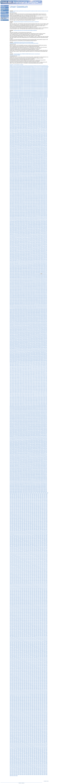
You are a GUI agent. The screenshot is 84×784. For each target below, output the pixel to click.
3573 (17, 211)
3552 (20, 210)
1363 (13, 114)
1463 (26, 118)
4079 (17, 233)
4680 (22, 259)
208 (44, 70)
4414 (38, 247)
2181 (35, 149)
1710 (17, 129)
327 (43, 74)
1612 (44, 124)
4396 (46, 246)
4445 (13, 249)
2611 (23, 168)
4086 (28, 233)
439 (33, 78)
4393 (41, 246)
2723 (18, 173)
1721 (35, 129)
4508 (41, 251)
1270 (12, 110)
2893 (33, 180)
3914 (10, 226)
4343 (35, 244)
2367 (38, 157)
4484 (39, 250)
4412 (35, 247)
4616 (30, 256)
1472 (41, 118)
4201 (28, 238)
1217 (38, 107)
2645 (41, 169)
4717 (44, 260)
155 (15, 69)
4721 (13, 261)
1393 (25, 115)
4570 (30, 254)
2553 (41, 165)
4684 (28, 259)
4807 (41, 264)
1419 (30, 116)
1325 (26, 112)
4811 (10, 265)
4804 (36, 264)
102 (24, 67)
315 (28, 74)
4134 (31, 235)
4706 (26, 260)
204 (39, 70)
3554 (23, 210)
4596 (35, 255)
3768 (35, 219)
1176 (46, 105)
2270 (30, 153)
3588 (41, 211)
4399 (13, 247)
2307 (15, 155)
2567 (26, 166)
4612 (23, 256)
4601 (43, 255)
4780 (35, 263)
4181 (33, 237)
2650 (12, 170)
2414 (39, 159)
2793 (20, 176)
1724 (39, 129)
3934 (43, 226)
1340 (13, 113)
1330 (35, 112)
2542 (23, 165)
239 (45, 71)
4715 (41, 260)
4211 (44, 238)
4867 (26, 267)
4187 (43, 237)
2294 (31, 154)
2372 (46, 157)
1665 (18, 127)
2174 (23, 149)
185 (15, 70)
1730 (12, 130)
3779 (15, 220)
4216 (15, 239)
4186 (41, 237)
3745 (35, 218)
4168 (12, 237)
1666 (20, 127)
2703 (23, 172)
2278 (43, 153)
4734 (35, 261)
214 (14, 71)
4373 (46, 245)
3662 (12, 215)
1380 (41, 114)
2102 (18, 146)
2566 (25, 166)
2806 (41, 176)
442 (36, 78)
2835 (13, 178)
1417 (26, 116)
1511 (30, 120)
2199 (26, 150)
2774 (26, 175)
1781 (20, 132)
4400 (15, 247)
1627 (31, 125)
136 (29, 68)
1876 (25, 136)
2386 (31, 158)
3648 (26, 214)
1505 (20, 120)
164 (26, 69)
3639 (12, 214)
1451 (44, 117)
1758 (20, 131)
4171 (17, 237)
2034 (20, 143)
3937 (10, 227)
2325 (44, 155)
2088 (33, 145)
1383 (46, 114)
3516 (36, 208)
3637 (46, 213)
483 (12, 80)
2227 (35, 151)
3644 (20, 214)
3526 (15, 209)
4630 (15, 257)
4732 (31, 261)
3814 (35, 221)
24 (30, 65)
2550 (36, 165)
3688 (17, 216)
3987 (17, 229)
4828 (38, 265)
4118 (43, 234)
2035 (22, 143)
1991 (25, 141)
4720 (12, 261)
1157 (15, 105)
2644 (39, 169)
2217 (18, 151)
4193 (15, 238)
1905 (35, 137)
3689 (18, 216)
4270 (28, 241)
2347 (43, 156)
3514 (33, 208)
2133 (31, 147)
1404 (43, 115)
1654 (38, 126)
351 (35, 75)
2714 (41, 172)
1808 (26, 133)
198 (31, 70)
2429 (26, 160)
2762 (44, 174)
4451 (23, 249)
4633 (20, 257)
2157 (33, 148)
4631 (17, 257)
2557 (10, 166)
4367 (36, 245)
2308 (17, 155)
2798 (28, 176)
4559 (12, 254)
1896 (20, 137)
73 (36, 66)
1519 (43, 120)
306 (16, 74)
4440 (43, 248)
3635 (43, 213)
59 (23, 66)
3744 (33, 218)
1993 (28, 141)
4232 (41, 239)
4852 (39, 266)
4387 (31, 246)
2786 (46, 175)
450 (46, 78)
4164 (43, 236)
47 (12, 66)
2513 (13, 164)
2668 (41, 170)
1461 (23, 118)
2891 (30, 180)
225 (28, 71)
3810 (28, 221)
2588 (23, 167)
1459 (20, 118)
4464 (44, 249)
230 (34, 71)
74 (37, 66)
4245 (25, 240)
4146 (13, 236)
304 (14, 74)
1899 (25, 137)
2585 (18, 167)
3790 (33, 220)
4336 (23, 244)
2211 (46, 150)
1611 (43, 124)
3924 (26, 226)
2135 (35, 147)
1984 (13, 141)
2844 (28, 178)
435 (28, 78)
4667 (38, 258)
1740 (28, 130)
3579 (26, 211)
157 (17, 69)
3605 (31, 212)
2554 (43, 165)
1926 (31, 138)
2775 (28, 175)
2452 (26, 161)
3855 (26, 223)
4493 (17, 251)
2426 (22, 160)
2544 (26, 165)
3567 (44, 210)
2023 (39, 142)
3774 (44, 219)
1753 (12, 131)
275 (15, 73)
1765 (31, 131)
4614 (26, 256)
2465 (10, 162)
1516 (38, 120)
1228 (18, 108)
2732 (33, 173)
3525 (13, 209)
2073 (46, 144)
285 (28, 73)
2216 (17, 151)
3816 (38, 221)
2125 (18, 147)
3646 (23, 214)
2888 (25, 180)
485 (15, 80)
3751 (44, 218)
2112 (35, 146)
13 (20, 65)
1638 (12, 126)
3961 (12, 228)
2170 (17, 149)
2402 (20, 159)
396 (16, 77)
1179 (13, 106)
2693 (44, 171)
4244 (23, 240)
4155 (28, 236)
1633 (41, 125)
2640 (33, 169)
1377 (36, 114)
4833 (46, 265)
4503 (33, 251)
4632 (18, 257)
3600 (23, 212)
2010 (18, 142)
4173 (20, 237)
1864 (43, 135)
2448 (20, 161)
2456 (33, 161)
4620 (36, 256)
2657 (23, 170)
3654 (36, 214)
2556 (46, 165)
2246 (28, 152)
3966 (20, 228)
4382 (23, 246)
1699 (36, 128)
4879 (46, 267)
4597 (36, 255)
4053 (12, 232)
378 (31, 76)
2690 (39, 171)
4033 (17, 231)
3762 (25, 219)
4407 (26, 247)
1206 (20, 107)
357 (43, 75)
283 (25, 73)
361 (10, 76)
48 (13, 66)
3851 (20, 223)
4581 (10, 255)
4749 (22, 262)
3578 (25, 211)
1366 (18, 114)
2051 (10, 144)
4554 (41, 253)
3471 (38, 206)
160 (21, 69)
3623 (23, 213)
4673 (10, 259)
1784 (25, 132)
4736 (38, 261)
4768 (15, 263)
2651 (13, 170)
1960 (12, 140)
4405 (23, 247)
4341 (31, 244)
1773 (44, 131)
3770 (38, 219)
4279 (43, 241)
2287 (20, 154)
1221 (44, 107)
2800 (31, 176)
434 (26, 78)
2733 (35, 173)
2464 (46, 161)
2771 (22, 175)
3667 (20, 215)
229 (33, 71)
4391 (38, 246)
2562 (18, 166)
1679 (41, 127)
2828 (39, 177)
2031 (15, 143)
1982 (10, 141)
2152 (25, 148)
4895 (35, 268)
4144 (10, 236)
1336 (44, 112)
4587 (20, 255)
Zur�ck (11, 65)
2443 (12, 161)
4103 (18, 234)
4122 (12, 235)
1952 (36, 139)
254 (26, 72)
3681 (43, 215)
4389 (35, 246)
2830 (43, 177)
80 (42, 66)
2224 (30, 151)
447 (43, 78)
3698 (33, 216)
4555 (43, 253)
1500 (12, 120)
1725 (41, 129)
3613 (44, 212)
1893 (15, 137)
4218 (18, 239)
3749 (41, 218)
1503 (17, 120)
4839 (18, 266)
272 (11, 73)
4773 (23, 263)
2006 (12, 142)
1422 (35, 116)
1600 (25, 124)
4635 (23, 257)
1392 (23, 115)
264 (39, 72)
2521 (26, 164)
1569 (12, 123)
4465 (46, 249)
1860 (36, 135)
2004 (46, 141)
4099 (12, 234)
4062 (26, 232)
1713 (22, 129)
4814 (15, 265)
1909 (41, 137)
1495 (41, 119)
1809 (28, 133)
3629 (33, 213)
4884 (17, 268)
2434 (35, 160)
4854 (43, 266)
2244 (25, 152)
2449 (22, 161)
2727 (25, 173)
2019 (33, 142)
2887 (23, 180)
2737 (41, 173)
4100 (13, 234)
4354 (15, 245)
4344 (36, 244)
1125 (38, 103)
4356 (18, 245)
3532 (25, 209)
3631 (36, 213)
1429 (46, 116)
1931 (39, 138)
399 (20, 77)
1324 (25, 112)
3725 (39, 217)
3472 (39, 206)
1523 (12, 121)
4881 (12, 268)
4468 (13, 250)
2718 (10, 173)
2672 (10, 171)
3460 (20, 206)
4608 (17, 256)
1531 (25, 121)
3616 (12, 213)
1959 (10, 140)
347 (30, 75)
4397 (10, 247)
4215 (13, 239)
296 (41, 73)
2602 (46, 167)
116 (42, 67)
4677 (17, 259)
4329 (12, 244)
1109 (12, 103)
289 (33, 73)
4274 (35, 241)
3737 (22, 218)
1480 (17, 119)
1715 (25, 129)
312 (24, 74)
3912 (44, 225)
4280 (44, 241)
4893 (31, 268)
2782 (39, 175)
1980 (44, 140)
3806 (22, 221)
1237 (33, 108)
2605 (13, 168)
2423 (17, 160)
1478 (13, 119)
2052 (12, 144)
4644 (38, 257)
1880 (31, 136)
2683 (28, 171)
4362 (28, 245)
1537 (35, 121)
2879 (10, 180)
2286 (18, 154)
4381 (22, 246)
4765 (10, 263)
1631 (38, 125)
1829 (23, 134)
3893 (13, 225)
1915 (13, 138)
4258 (46, 240)
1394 (26, 115)
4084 (25, 233)
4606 (13, 256)
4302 (43, 242)
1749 (43, 130)
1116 (23, 103)
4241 (18, 240)
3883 (35, 224)
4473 (22, 250)
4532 (43, 252)
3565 (41, 210)
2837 (17, 178)
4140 (41, 235)
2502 (33, 163)
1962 (15, 140)
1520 (44, 120)
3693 (25, 216)
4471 (18, 250)
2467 (13, 162)
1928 (35, 138)
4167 (10, 237)
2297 (36, 154)
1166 (30, 105)
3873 (18, 224)
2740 (46, 173)
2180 (33, 149)
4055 (15, 232)
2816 (20, 177)
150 (46, 68)
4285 (15, 242)
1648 (28, 126)
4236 (10, 240)
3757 (17, 219)
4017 (28, 230)
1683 (10, 128)
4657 (22, 258)
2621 (39, 168)
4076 (12, 233)
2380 (22, 158)
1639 (13, 126)
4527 (35, 252)
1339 (12, 113)
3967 (22, 228)
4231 (39, 239)
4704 (23, 260)
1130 (46, 103)
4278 (41, 241)
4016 (26, 230)
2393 (43, 158)
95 (17, 67)
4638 (28, 257)
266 (41, 72)
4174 (22, 237)
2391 (39, 158)
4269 (26, 241)
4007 (12, 230)
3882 (33, 224)
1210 (26, 107)
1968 (25, 140)
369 (20, 76)
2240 (18, 152)
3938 (12, 227)
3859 (33, 223)
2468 (15, 162)
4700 (17, 260)
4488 (46, 250)
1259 (31, 109)
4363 (30, 245)
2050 (46, 143)
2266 (23, 153)
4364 (31, 245)
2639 (31, 169)
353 (38, 75)
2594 (33, 167)
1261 (35, 109)
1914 (12, 138)
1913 (10, 138)
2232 (43, 151)
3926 (30, 226)
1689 (20, 128)
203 (38, 70)
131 (22, 68)
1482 (20, 119)
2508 (43, 163)
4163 (41, 236)
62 (26, 66)
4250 (33, 240)
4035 (20, 231)
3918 (17, 226)
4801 (31, 264)
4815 (17, 265)
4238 (13, 240)
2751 (26, 174)
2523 (30, 164)
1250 (17, 109)
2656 (22, 170)
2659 (26, 170)
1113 (18, 103)
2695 (10, 172)
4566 (23, 254)
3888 (43, 224)
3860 (35, 223)
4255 (41, 240)
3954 (38, 227)
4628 (12, 257)
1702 (41, 128)
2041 (31, 143)
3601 (25, 212)
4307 (13, 243)
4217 (17, 239)
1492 (36, 119)
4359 (23, 245)
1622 (23, 125)
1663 (15, 127)
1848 (17, 135)
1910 (43, 137)
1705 (46, 128)
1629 (35, 125)
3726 (41, 217)
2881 (13, 180)
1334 (41, 112)
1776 (12, 132)
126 (16, 68)
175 (40, 69)
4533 (44, 252)
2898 (41, 180)
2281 (10, 154)
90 (12, 67)
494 (26, 80)
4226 (31, 239)
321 (35, 74)
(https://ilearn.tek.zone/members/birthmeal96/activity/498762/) (27, 30)
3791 (35, 220)
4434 (33, 248)
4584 (15, 255)
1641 (17, 126)
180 (46, 69)
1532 (26, 121)
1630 (36, 125)
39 (43, 65)
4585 (17, 255)
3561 (35, 210)
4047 (39, 231)
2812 (13, 177)
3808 (25, 221)
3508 (23, 208)
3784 (23, 220)
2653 (17, 170)
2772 (23, 175)
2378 (18, 158)
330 (46, 74)
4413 (36, 247)
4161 (38, 236)
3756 (15, 219)
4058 (20, 232)
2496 (23, 163)
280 (21, 73)
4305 (10, 243)
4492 (15, 251)
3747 (38, 218)
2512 (12, 164)
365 (15, 76)
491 (22, 80)
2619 (36, 168)
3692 (23, 216)
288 (31, 73)
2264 (20, 153)
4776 (28, 263)
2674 (13, 171)
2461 (41, 161)
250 (21, 72)
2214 (13, 151)
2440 (44, 160)
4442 (46, 248)
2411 (35, 159)
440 (34, 78)
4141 (43, 235)
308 (19, 74)
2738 (43, 173)
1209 (25, 107)
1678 (39, 127)
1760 (23, 131)
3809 (26, 221)
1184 (22, 106)
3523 (10, 209)
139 (33, 68)
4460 (38, 249)
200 (34, 70)
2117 (43, 146)
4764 (46, 262)
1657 (43, 126)
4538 (15, 253)
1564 (41, 122)
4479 (31, 250)
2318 (33, 155)
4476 (26, 250)
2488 (10, 163)
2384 (28, 158)
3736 (20, 218)
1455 (13, 118)
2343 (36, 156)
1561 (36, 122)
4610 (20, 256)
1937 (12, 139)
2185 (41, 149)
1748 (41, 130)
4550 (35, 253)
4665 (35, 258)
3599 (22, 212)
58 (22, 66)
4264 (18, 241)
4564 (20, 254)
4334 (20, 244)
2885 (20, 180)
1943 (22, 139)
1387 (15, 115)
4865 (23, 267)
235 (40, 71)
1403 (41, 115)
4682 (25, 259)
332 (11, 75)
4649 (46, 257)
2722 (17, 173)
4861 (17, 267)
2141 (44, 147)
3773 (43, 219)
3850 (18, 223)
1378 (38, 114)
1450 (43, 117)
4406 (25, 247)
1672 (30, 127)
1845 (12, 135)
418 (44, 77)
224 (26, 71)
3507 (22, 208)
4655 (18, 258)
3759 (20, 219)
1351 (31, 113)
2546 (30, 165)
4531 (41, 252)
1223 (10, 108)
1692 (25, 128)
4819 (23, 265)
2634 (23, 169)
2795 (23, 176)
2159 (36, 148)
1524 (13, 121)
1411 (17, 116)
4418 (44, 247)
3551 (18, 210)
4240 (17, 240)
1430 (10, 117)
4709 (31, 260)
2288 (22, 154)
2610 (22, 168)
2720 (13, 173)
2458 (36, 161)
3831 (25, 222)
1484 (23, 119)
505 (40, 80)
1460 (22, 118)
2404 (23, 159)
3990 (22, 229)
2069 (39, 144)
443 (38, 78)
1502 (15, 120)
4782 (38, 263)
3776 (10, 220)
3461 (22, 206)
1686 (15, 128)
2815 (18, 177)
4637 (26, 257)
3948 (28, 227)
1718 (30, 129)
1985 (15, 141)
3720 (31, 217)
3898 (22, 225)
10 (17, 65)
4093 (39, 233)
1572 (17, 123)
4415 (39, 247)
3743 (31, 218)
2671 (46, 170)
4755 (31, 262)
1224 (12, 108)
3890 (46, 224)
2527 (36, 164)
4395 (44, 246)
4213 (10, 239)
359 (45, 75)
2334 (22, 156)
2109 (30, 146)
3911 (43, 225)
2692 (43, 171)
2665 (36, 170)
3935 (44, 226)
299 (45, 73)
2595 (35, 167)
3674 (31, 215)
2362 (30, 157)
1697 (33, 128)
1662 (13, 127)
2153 (26, 148)
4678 (18, 259)
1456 (15, 118)
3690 (20, 216)
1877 (26, 136)
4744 (13, 262)
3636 (44, 213)
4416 (41, 247)
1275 (20, 110)
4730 (28, 261)
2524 (31, 164)
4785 (43, 263)
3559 (31, 210)
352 (36, 75)
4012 (20, 230)
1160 (20, 105)
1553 (23, 122)
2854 (44, 178)
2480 (35, 162)
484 (14, 80)
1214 (33, 107)
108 (32, 67)
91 (13, 67)
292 (36, 73)
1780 (18, 132)
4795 (22, 264)
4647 (43, 257)
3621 (20, 213)
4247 (28, 240)
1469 (36, 118)
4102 (17, 234)
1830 (25, 134)
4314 (25, 243)
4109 (28, 234)
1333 (39, 112)
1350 (30, 113)
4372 (44, 245)
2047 (41, 143)
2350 (10, 157)
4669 (41, 258)
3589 (43, 211)
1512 (31, 120)
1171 (38, 105)
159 (20, 69)
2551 (38, 165)
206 (41, 70)
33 (38, 65)
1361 (10, 114)
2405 (25, 159)
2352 (13, 157)
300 (46, 73)
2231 (41, 151)
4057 (18, 232)
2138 (39, 147)
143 (38, 68)
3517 (38, 208)
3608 (36, 212)
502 (36, 80)
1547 (13, 122)
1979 (43, 140)
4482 (36, 250)
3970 (26, 228)
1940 (17, 139)
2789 (13, 176)
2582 (13, 167)
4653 (15, 258)
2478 (31, 162)
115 (41, 67)
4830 (41, 265)
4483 (38, 250)
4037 (23, 231)
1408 (12, 116)
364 (14, 76)
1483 (22, 119)
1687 (17, 128)
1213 (31, 107)
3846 (12, 223)
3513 (31, 208)
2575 (39, 166)
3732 (13, 218)
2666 (38, 170)
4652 (13, 258)
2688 (36, 171)
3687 (15, 216)
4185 (39, 237)
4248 (30, 240)
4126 (18, 235)
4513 (12, 252)
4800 (30, 264)
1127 (41, 103)
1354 (36, 113)
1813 (35, 133)
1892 (13, 137)
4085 (26, 233)
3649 (28, 214)
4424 (17, 248)
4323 (39, 243)
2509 (44, 163)
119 (46, 67)
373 (25, 76)
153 (12, 69)
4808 (43, 264)
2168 (13, 149)
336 (16, 75)
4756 (33, 262)
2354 (17, 157)
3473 (41, 206)
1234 (28, 108)
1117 (25, 103)
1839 (39, 134)
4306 (12, 243)
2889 (26, 180)
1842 (44, 134)
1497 (44, 119)
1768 (36, 131)
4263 (17, 241)
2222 (26, 151)
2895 (36, 180)
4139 (39, 235)
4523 (28, 252)
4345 (38, 244)
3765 (30, 219)
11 (18, 65)
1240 (38, 108)
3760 (22, 219)
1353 (35, 113)
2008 (15, 142)
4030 (12, 231)
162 (24, 69)
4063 (28, 232)
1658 (44, 126)
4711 (35, 260)
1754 (13, 131)
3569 (10, 211)
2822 (30, 177)
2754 (31, 174)
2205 (36, 150)
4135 (33, 235)
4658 (23, 258)
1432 (13, 117)
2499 (28, 163)
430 (21, 78)
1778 (15, 132)
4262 (15, 241)
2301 (43, 154)
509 (45, 80)
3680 (41, 215)
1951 (35, 139)
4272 (31, 241)
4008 (13, 230)
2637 (28, 169)
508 (44, 80)
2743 (13, 174)
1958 (46, 139)
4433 (31, 248)
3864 (41, 223)
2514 (15, 164)
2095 (44, 145)
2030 (13, 143)
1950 (33, 139)
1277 (23, 110)
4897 (38, 268)
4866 (25, 267)
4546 (28, 253)
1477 (12, 119)
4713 (38, 260)
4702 (20, 260)
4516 (17, 252)
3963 (15, 228)
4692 (41, 259)
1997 (35, 141)
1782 (22, 132)
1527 (18, 121)
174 (39, 69)
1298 (20, 111)
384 (39, 76)
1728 (46, 129)
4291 (25, 242)
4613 (25, 256)
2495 (22, 163)
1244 (44, 108)
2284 (15, 154)
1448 (39, 117)
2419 (10, 160)
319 (33, 74)
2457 (35, 161)
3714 (22, 217)
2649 (10, 170)
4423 (15, 248)
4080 (18, 233)
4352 (12, 245)
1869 (13, 136)
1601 (26, 124)
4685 (30, 259)
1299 (22, 111)
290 (34, 73)
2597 (38, 167)
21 (27, 65)
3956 (41, 227)
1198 (44, 106)
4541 (20, 253)
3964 (17, 228)
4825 (33, 265)
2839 (20, 178)
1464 (28, 118)
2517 (20, 164)
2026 (44, 142)
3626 (28, 213)
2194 (18, 150)
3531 (23, 209)
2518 (22, 164)
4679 (20, 259)
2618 (35, 168)
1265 (41, 109)
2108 (28, 146)
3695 (28, 216)
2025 (43, 142)
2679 (22, 171)
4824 (31, 265)
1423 (36, 116)
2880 (12, 180)
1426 (41, 116)
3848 (15, 223)
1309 (38, 111)
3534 (28, 209)
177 (43, 69)
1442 (30, 117)
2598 (39, 167)
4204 (33, 238)
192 (24, 70)
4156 (30, 236)
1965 (20, 140)
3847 (13, 223)
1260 (33, 109)
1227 (17, 108)
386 (41, 76)
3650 (30, 214)
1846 (13, 135)
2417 (44, 159)
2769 (18, 175)
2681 (25, 171)
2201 (30, 150)
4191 (12, 238)
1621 (22, 125)
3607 (35, 212)
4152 (23, 236)
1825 (17, 134)
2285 (17, 154)
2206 (38, 150)
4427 (22, 248)
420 (46, 77)
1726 (43, 129)
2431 (30, 160)
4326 (44, 243)
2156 (31, 148)
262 (36, 72)
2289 (23, 154)
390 (46, 76)
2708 (31, 172)
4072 (43, 232)
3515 (35, 208)
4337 (25, 244)
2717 (46, 172)
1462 (25, 118)
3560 (33, 210)
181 (10, 70)
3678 (38, 215)
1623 (25, 125)
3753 (10, 219)
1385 (12, 115)
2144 (12, 148)
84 (46, 66)
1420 (31, 116)
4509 (43, 251)
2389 (36, 158)
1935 (46, 138)
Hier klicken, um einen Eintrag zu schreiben (16, 64)
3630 (35, 213)
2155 (30, 148)
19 (25, 65)
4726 (22, 261)
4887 (22, 268)
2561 (17, 166)
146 (41, 68)
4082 (22, 233)
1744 (35, 130)
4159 (35, 236)
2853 (43, 178)
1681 (44, 127)
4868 (28, 267)
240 (46, 71)
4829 (39, 265)
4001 (39, 229)
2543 (25, 165)
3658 (43, 214)
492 (24, 80)
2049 (44, 143)
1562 (38, 122)
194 (26, 70)
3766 (31, 219)
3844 (46, 222)
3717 (26, 217)
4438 (39, 248)
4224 (28, 239)
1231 (23, 108)
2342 (35, 156)
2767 (15, 175)
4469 (15, 250)
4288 (20, 242)
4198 (23, 238)
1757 (18, 131)
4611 (22, 256)
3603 (28, 212)
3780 (17, 220)
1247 (12, 109)
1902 (30, 137)
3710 (15, 217)
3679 (39, 215)
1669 (25, 127)
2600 (43, 167)
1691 (23, 128)
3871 (15, 224)
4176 (25, 237)
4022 (36, 230)
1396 (30, 115)
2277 (41, 153)
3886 (39, 224)
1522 (10, 121)
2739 (44, 173)
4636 (25, 257)
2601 (44, 167)
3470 (36, 206)
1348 (26, 113)
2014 (25, 142)
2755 (33, 174)
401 (22, 77)
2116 (41, 146)
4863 (20, 267)
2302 (44, 154)
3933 (41, 226)
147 (43, 68)
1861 (38, 135)
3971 (28, 228)
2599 (41, 167)
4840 (20, 266)
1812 (33, 133)
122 (11, 68)
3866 (44, 223)
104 (27, 67)
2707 (30, 172)
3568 (46, 210)
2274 (36, 153)
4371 (43, 245)
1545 (10, 122)
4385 (28, 246)
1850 (20, 135)
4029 (10, 231)
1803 (18, 133)
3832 (26, 222)
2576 (41, 166)
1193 (36, 106)
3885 (38, 224)
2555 (44, 165)
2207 (39, 150)
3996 (31, 229)
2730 (30, 173)
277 (17, 73)
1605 (33, 124)
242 (11, 72)
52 (17, 66)
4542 (22, 253)
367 (17, 76)
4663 (31, 258)
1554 (25, 122)
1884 (38, 136)
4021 (35, 230)
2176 (26, 149)
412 (36, 77)
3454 (10, 206)
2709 (33, 172)
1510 (28, 120)
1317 (13, 112)
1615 (12, 125)
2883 (17, 180)
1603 (30, 124)
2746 (18, 174)
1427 (43, 116)
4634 (22, 257)
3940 (15, 227)
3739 (25, 218)
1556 (28, 122)
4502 (31, 251)
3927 (31, 226)
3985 (13, 229)
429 (20, 78)
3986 (15, 229)
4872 (35, 267)
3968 (23, 228)
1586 (39, 123)
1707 (12, 129)
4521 (25, 252)
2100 (15, 146)
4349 (44, 244)
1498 (46, 119)
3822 (10, 222)
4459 (36, 249)
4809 (44, 264)
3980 (43, 228)
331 (10, 75)
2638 (30, 169)
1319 (17, 112)
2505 (38, 163)
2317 (31, 155)
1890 (10, 137)
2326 (46, 155)
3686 (13, 216)
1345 (22, 113)
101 (23, 67)
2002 (43, 141)
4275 (36, 241)
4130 (25, 235)
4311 (20, 243)
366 (16, 76)
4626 (46, 256)
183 (12, 70)
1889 (46, 136)
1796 (44, 132)
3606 (33, 212)
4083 (23, 233)
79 (41, 66)
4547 (30, 253)
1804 (20, 133)
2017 (30, 142)
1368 (22, 114)
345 (28, 75)
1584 (36, 123)
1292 (10, 111)
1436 (20, 117)
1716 (26, 129)
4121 (10, 235)
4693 (43, 259)
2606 (15, 168)
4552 (38, 253)
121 (10, 68)
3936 (46, 226)
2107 (26, 146)
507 (43, 80)
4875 (39, 267)
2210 (44, 150)
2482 (38, 162)
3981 (44, 228)
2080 (20, 145)
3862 (38, 223)
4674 (12, 259)
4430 (26, 248)
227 (30, 71)
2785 (44, 175)
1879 (30, 136)
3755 (13, 219)
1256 (26, 109)
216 (16, 71)
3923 (25, 226)
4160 (36, 236)
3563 (38, 210)
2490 (13, 163)
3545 (46, 209)
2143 (10, 148)
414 (39, 77)
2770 (20, 175)
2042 (33, 143)
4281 (46, 241)
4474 (23, 250)
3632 (38, 213)
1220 (43, 107)
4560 (13, 254)
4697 (12, 260)
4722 (15, 261)
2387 (33, 158)
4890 (26, 268)
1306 (33, 111)
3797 (44, 220)
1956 (43, 139)
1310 (39, 111)
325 (40, 74)
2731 (31, 173)
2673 (12, 171)
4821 (26, 265)
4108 (26, 234)
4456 (31, 249)
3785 (25, 220)
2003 (44, 141)
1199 (46, 106)
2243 (23, 152)
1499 (10, 120)
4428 (23, 248)
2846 (31, 178)
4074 (46, 232)
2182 (36, 149)
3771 (39, 219)
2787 (10, 176)
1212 (30, 107)
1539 (38, 121)
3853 (23, 223)
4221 (23, 239)
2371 (44, 157)
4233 (43, 239)
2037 (25, 143)
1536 (33, 121)
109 (33, 67)
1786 (28, 132)
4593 (30, 255)
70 (33, 66)
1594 (15, 124)
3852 (22, 223)
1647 (26, 126)
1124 (36, 103)
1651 (33, 126)
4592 (28, 255)
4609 (18, 256)
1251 (18, 109)
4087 (30, 233)
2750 (25, 174)
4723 (17, 261)
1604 (31, 124)
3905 (33, 225)
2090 (36, 145)
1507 (23, 120)
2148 (18, 148)
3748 (39, 218)
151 (10, 69)
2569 (30, 166)
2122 (13, 147)
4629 (13, 257)
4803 (35, 264)
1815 (38, 133)
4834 (10, 266)
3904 (31, 225)
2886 (22, 180)
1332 (38, 112)
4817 (20, 265)
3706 (46, 216)
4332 (17, 244)
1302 (26, 111)
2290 (25, 154)
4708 (30, 260)
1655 (39, 126)
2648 (46, 169)
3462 (23, 206)
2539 (18, 165)
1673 (31, 127)
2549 (35, 165)
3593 (12, 212)
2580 (10, 167)
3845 (10, 223)
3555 (25, 210)
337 (17, 75)
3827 (18, 222)
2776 (30, 175)
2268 (26, 153)
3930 (36, 226)
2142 (46, 147)
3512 (30, 208)
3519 (41, 208)
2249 (33, 152)
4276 (38, 241)
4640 (31, 257)
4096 (44, 233)
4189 (46, 237)
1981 (46, 140)
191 (22, 70)
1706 (10, 129)
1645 (23, 126)
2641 (35, 169)
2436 (38, 160)
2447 (18, 161)
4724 (18, 261)
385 (40, 76)
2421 (13, 160)
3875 (22, 224)
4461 (39, 249)
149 (45, 68)
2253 (39, 152)
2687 (35, 171)
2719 (12, 173)
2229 (38, 151)
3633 (39, 213)
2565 (23, 166)
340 (21, 75)
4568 (26, 254)
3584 (35, 211)
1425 (39, 116)
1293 (12, 111)
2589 (25, 167)
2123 (15, 147)
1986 (17, 141)
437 (30, 78)
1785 (26, 132)
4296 (33, 242)
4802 (33, 264)
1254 (23, 109)
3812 (31, 221)
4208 (39, 238)
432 (24, 78)
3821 (46, 221)
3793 (38, 220)
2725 (22, 173)
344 (26, 75)
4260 (12, 241)
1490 (33, 119)
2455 (31, 161)
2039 (28, 143)
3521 (44, 208)
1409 (13, 116)
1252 (20, 109)
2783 (41, 175)
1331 (36, 112)
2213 (12, 151)
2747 (20, 174)
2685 (31, 171)
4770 (18, 263)
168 (31, 69)
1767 (35, 131)
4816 (18, 265)
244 (14, 72)
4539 (17, 253)
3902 (28, 225)
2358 (23, 157)
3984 (12, 229)
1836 (35, 134)
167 (30, 69)
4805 (38, 264)
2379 (20, 158)
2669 (43, 170)
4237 (12, 240)
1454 (12, 118)
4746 (17, 262)
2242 (22, 152)
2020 (35, 142)
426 (16, 78)
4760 (39, 262)
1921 (23, 138)
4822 (28, 265)
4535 (10, 253)
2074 (10, 145)
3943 (20, 227)
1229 (20, 108)
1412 (18, 116)
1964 (18, 140)
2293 (30, 154)
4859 (13, 267)
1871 (17, 136)
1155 (12, 105)
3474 (43, 206)
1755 (15, 131)
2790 (15, 176)
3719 (30, 217)
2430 (28, 160)
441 (35, 78)
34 (39, 65)
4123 (13, 235)
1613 (46, 124)
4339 (28, 244)
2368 (39, 157)
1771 (41, 131)
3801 (13, 221)
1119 (28, 103)
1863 (41, 135)
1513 (33, 120)
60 (24, 66)
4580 (46, 254)
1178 (12, 106)
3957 (43, 227)
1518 (41, 120)
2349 (46, 156)
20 (26, 65)
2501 (31, 163)
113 (38, 67)
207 (43, 70)
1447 (38, 117)
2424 (18, 160)
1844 (10, 135)
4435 (35, 248)
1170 (36, 105)
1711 (18, 129)
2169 (15, 149)
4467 (12, 250)
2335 (23, 156)
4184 (38, 237)
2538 (17, 165)
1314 (46, 111)
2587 (22, 167)
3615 (10, 213)
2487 (46, 162)
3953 (36, 227)
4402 (18, 247)
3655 (38, 214)
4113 (35, 234)
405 (28, 77)
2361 (28, 157)
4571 (31, 254)
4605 (12, 256)
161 (22, 69)
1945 (25, 139)
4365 (33, 245)
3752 (46, 218)
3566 (43, 210)
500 (34, 80)
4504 (35, 251)
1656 (41, 126)
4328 (10, 244)
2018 (31, 142)
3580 (28, 211)
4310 (18, 243)
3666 (18, 215)
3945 (23, 227)
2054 (15, 144)
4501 (30, 251)
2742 (12, 174)
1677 (38, 127)
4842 (23, 266)
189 (20, 70)
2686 (33, 171)
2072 (44, 144)
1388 (17, 115)
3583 (33, 211)
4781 (36, 263)
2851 (39, 178)
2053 (13, 144)
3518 (39, 208)
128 (19, 68)
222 (24, 71)
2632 (20, 169)
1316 (12, 112)
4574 (36, 254)
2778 (33, 175)
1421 (33, 116)
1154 (10, 105)
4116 (39, 234)
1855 (28, 135)
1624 (26, 125)
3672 (28, 215)
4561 (15, 254)
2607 (17, 168)
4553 (39, 253)
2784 (43, 175)
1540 (39, 121)
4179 (30, 237)
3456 (13, 206)
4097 (46, 233)
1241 (39, 108)
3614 (46, 212)
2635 (25, 169)
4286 (17, 242)
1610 (41, 124)
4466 (10, 250)
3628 (31, 213)
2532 (44, 164)
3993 (26, 229)
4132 (28, 235)
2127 (22, 147)
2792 (18, 176)
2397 (12, 159)
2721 (15, 173)
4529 (38, 252)
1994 (30, 141)
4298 (36, 242)
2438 (41, 160)
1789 (33, 132)
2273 (35, 153)
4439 (41, 248)
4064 (30, 232)
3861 (36, 223)
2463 (44, 161)
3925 (28, 226)
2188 (46, 149)
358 (44, 75)
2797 (26, 176)
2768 (17, 175)
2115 (39, 146)
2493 (18, 163)
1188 (28, 106)
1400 (36, 115)
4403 (20, 247)
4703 (22, 260)
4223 (26, 239)
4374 (10, 246)
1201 (12, 107)
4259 (10, 241)
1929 (36, 138)
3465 (28, 206)
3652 (33, 214)
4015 (25, 230)
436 (29, 78)
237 (43, 71)
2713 (39, 172)
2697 (13, 172)
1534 (30, 121)
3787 (28, 220)
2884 (18, 180)
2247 (30, 152)
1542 (43, 121)
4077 (13, 233)
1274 (18, 110)
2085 (28, 145)
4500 (28, 251)
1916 (15, 138)
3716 (25, 217)
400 (21, 77)
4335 (22, 244)
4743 (12, 262)
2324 (43, 155)
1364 (15, 114)
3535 (30, 209)
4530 (39, 252)
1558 (31, 122)
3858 (31, 223)
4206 (36, 238)
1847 (15, 135)
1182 (18, 106)
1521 (46, 120)
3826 (17, 222)
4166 (46, 236)
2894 (35, 180)
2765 (12, 175)
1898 (23, 137)
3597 (18, 212)
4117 (41, 234)
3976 (36, 228)
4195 (18, 238)
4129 (23, 235)
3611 (41, 212)
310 (21, 74)
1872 (18, 136)
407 (30, 77)
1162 (23, 105)
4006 (10, 230)
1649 (30, 126)
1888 (44, 136)
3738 (23, 218)
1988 (20, 141)
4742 (10, 262)
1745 (36, 130)
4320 (35, 243)
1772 (43, 131)
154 (14, 69)
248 (19, 72)
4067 (35, 232)
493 (25, 80)
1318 (15, 112)
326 (41, 74)
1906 (36, 137)
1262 (36, 109)
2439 (43, 160)
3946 (25, 227)
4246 (26, 240)
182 (11, 70)
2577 (43, 166)
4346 (39, 244)
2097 (10, 146)
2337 (26, 156)
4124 (15, 235)
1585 (38, 123)
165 (28, 69)
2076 (13, 145)
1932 (41, 138)
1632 (39, 125)
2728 (26, 173)
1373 (30, 114)
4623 (41, 256)
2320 (36, 155)
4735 (36, 261)
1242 (41, 108)
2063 (30, 144)
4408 (28, 247)
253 (25, 72)
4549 (33, 253)
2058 (22, 144)
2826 (36, 177)
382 (36, 76)
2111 (33, 146)
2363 (31, 157)
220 (21, 71)
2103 (20, 146)
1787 (30, 132)
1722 (36, 129)
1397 (31, 115)
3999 (36, 229)
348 (31, 75)
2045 (38, 143)
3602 (26, 212)
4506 (38, 251)
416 (41, 77)
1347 (25, 113)
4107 (25, 234)
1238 (35, 108)
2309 (18, 155)
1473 (43, 118)
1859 (35, 135)
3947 (26, 227)
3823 (12, 222)
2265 (22, 153)
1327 (30, 112)
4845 (28, 266)
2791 (17, 176)
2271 (31, 153)
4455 (30, 249)
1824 (15, 134)
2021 (36, 142)
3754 (12, 219)
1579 (28, 123)
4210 (43, 238)
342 (24, 75)
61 (25, 66)
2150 (22, 148)
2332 (18, 156)
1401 (38, 115)
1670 (26, 127)
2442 (10, 161)
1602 (28, 124)
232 (36, 71)
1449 (41, 117)
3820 (44, 221)
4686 (31, 259)
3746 (36, 218)
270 (46, 72)
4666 (36, 258)
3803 (17, 221)
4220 (22, 239)
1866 (46, 135)
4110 (30, 234)
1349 (28, 113)
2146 (15, 148)
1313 (44, 111)
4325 (43, 243)
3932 (39, 226)
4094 (41, 233)
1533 (28, 121)
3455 (12, 206)
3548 (13, 210)
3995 (30, 229)
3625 (26, 213)
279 (20, 73)
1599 (23, 124)
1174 (43, 105)
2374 (12, 158)
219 (20, 71)
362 (11, 76)
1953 (38, 139)
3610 (39, 212)
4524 (30, 252)
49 (14, 66)
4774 (25, 263)
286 (29, 73)
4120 (46, 234)
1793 (39, 132)
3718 (28, 217)
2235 (10, 152)
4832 (44, 265)
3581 (30, 211)
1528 (20, 121)
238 (44, 71)
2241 (20, 152)
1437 (22, 117)
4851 (38, 266)
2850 (38, 178)
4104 (20, 234)
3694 (26, 216)
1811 (31, 133)
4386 (30, 246)
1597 (20, 124)
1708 (13, 129)
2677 (18, 171)
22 (28, 65)
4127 (20, 235)
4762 (43, 262)
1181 (17, 106)
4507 (39, 251)
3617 (13, 213)
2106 (25, 146)
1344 (20, 113)
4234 (44, 239)
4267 (23, 241)
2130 (26, 147)
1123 (35, 103)
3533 (26, 209)
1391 (22, 115)
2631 (18, 169)
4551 (36, 253)
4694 (44, 259)
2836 (15, 178)
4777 (30, 263)
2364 (33, 157)
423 (12, 78)
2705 (26, 172)
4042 (31, 231)
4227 (33, 239)
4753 (28, 262)
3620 (18, 213)
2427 (23, 160)
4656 (20, 258)
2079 (18, 145)
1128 (43, 103)
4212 (46, 238)
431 (22, 78)
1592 (12, 124)
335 (15, 75)
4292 (26, 242)
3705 (44, 216)
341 (22, 75)
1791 (36, 132)
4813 (13, 265)
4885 (18, 268)
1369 (23, 114)
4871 (33, 267)
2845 (30, 178)
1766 (33, 131)
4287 (18, 242)
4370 (41, 245)
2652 (15, 170)
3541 (39, 209)
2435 (36, 160)
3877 (25, 224)
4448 (18, 249)
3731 (12, 218)
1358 (43, 113)
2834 (12, 178)
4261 (13, 241)
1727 (44, 129)
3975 (35, 228)
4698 (13, 260)
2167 (12, 149)
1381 (43, 114)
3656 (39, 214)
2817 (22, 177)
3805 (20, 221)
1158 (17, 105)
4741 (46, 261)
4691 (39, 259)
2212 (10, 151)
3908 (38, 225)
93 (15, 67)
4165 (44, 236)
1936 (10, 139)
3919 (18, 226)
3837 (35, 222)
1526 (17, 121)
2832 (46, 177)
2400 (17, 159)
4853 (41, 266)
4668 (39, 258)
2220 (23, 151)
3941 (17, 227)
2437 (39, 160)
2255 (43, 152)
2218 (20, 151)
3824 (13, 222)
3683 (46, 215)
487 (17, 80)
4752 (26, 262)
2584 (17, 167)
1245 (46, 108)
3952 (35, 227)
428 (19, 78)
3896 (18, 225)
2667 (39, 170)
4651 (12, 258)
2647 (44, 169)
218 (19, 71)
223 (25, 71)
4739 (43, 261)
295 (40, 73)
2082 (23, 145)
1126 (39, 103)
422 (11, 78)
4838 (17, 266)
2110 (31, 146)
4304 (46, 242)
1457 (17, 118)
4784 (41, 263)
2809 (46, 176)
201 (35, 70)
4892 (30, 268)
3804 (18, 221)
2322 (39, 155)
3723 (36, 217)
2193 (17, 150)
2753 (30, 174)
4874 (38, 267)
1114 (20, 103)
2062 (28, 144)
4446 (15, 249)
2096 (46, 145)
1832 (28, 134)
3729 (46, 217)
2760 (41, 174)
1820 (46, 133)
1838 (38, 134)
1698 (35, 128)
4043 (33, 231)
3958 (44, 227)
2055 (17, 144)
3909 (39, 225)
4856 (46, 266)
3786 (26, 220)
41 (45, 65)
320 (34, 74)
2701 (20, 172)
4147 (15, 236)
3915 (12, 226)
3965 (18, 228)
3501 (12, 208)
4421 (12, 248)
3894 (15, 225)
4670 (43, 258)
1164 (26, 105)
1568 (10, 123)
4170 (15, 237)
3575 (20, 211)
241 (10, 72)
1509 (26, 120)
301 (10, 74)
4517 (18, 252)
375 (28, 76)
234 (39, 71)
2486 (44, 162)
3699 (35, 216)
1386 (13, 115)
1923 (26, 138)
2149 (20, 148)
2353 (15, 157)
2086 (30, 145)
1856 (30, 135)
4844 (26, 266)
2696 (12, 172)
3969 (25, 228)
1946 (26, 139)
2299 (39, 154)
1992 (26, 141)
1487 (28, 119)
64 (28, 66)
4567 (25, 254)
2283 (13, 154)
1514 (35, 120)
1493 (38, 119)
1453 (10, 118)
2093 (41, 145)
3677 (36, 215)
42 (46, 65)
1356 (39, 113)
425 (15, 78)
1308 (36, 111)
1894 (17, 137)
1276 (22, 110)
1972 (31, 140)
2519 (23, 164)
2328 (12, 156)
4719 (10, 261)
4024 (39, 230)
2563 (20, 166)
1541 (41, 121)
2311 (22, 155)
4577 (41, 254)
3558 (30, 210)
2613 (26, 168)
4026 (43, 230)
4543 (23, 253)
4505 (36, 251)
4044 (35, 231)
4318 (31, 243)
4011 (18, 230)
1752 (10, 131)
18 (24, 65)
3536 (31, 209)
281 (22, 73)
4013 (22, 230)
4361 (26, 245)
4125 (17, 235)
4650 (10, 258)
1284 (35, 110)
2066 (35, 144)
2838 (18, 178)
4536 (12, 253)
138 (31, 68)
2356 (20, 157)
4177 (26, 237)
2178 (30, 149)
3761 (23, 219)
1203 (15, 107)
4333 (18, 244)
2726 (23, 173)
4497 (23, 251)
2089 (35, 145)
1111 (15, 103)
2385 (30, 158)
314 (26, 74)
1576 (23, 123)
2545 (28, 165)
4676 (15, 259)
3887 (41, 224)
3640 (13, 214)
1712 (20, 129)
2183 (38, 149)
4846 (30, 266)
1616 (13, 125)
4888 (23, 268)
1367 (20, 114)
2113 (36, 146)
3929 (35, 226)
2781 (38, 175)
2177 (28, 149)
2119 (46, 146)
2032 (17, 143)
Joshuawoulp (16, 30)
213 (12, 71)
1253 (22, 109)
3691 (22, 216)
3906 (35, 225)
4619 (35, 256)
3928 (33, 226)
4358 (22, 245)
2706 (28, 172)
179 (45, 69)
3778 (13, 220)
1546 (12, 122)
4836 (13, 266)
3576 (22, 211)
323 (38, 74)
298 (44, 73)
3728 (44, 217)
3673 (30, 215)
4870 (31, 267)
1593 (13, 124)
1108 (10, 103)
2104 (22, 146)
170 (34, 69)
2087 (31, 145)
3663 (13, 215)
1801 (15, 133)
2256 (44, 152)
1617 (15, 125)
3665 (17, 215)
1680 (43, 127)
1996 (33, 141)
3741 (28, 218)
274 (14, 73)
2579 (46, 166)
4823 (30, 265)
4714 (39, 260)
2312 (23, 155)
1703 (43, 128)
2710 (35, 172)
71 (34, 66)
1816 (39, 133)
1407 (10, 116)
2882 (15, 180)
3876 (23, 224)
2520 (25, 164)
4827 (36, 265)
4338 (26, 244)
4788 (10, 264)
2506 (39, 163)
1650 (31, 126)
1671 (28, 127)
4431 (28, 248)
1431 (12, 117)
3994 (28, 229)
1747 (39, 130)
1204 (17, 107)
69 (32, 66)
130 (21, 68)
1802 (17, 133)
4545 (26, 253)
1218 (39, 107)
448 (44, 78)
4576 (39, 254)
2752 (28, 174)
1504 (18, 120)
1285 (36, 110)
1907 (38, 137)
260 (34, 72)
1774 (46, 131)
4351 (10, 245)
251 (22, 72)
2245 (26, 152)
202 (36, 70)
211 (10, 71)
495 (28, 80)
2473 (23, 162)
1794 (41, 132)
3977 (38, 228)
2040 (30, 143)
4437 (38, 248)
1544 (46, 121)
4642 (35, 257)
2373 (10, 158)
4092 (38, 233)
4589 (23, 255)
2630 (17, 169)
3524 (12, 209)
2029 (12, 143)
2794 (22, 176)
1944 (23, 139)
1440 (26, 117)
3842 (43, 222)
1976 (38, 140)
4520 (23, 252)
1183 (20, 106)
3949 (30, 227)
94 (16, 67)
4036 (22, 231)
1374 (31, 114)
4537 (13, 253)
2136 (36, 147)
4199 (25, 238)
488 (19, 80)
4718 (46, 260)
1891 (12, 137)
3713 (20, 217)
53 (18, 66)
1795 (43, 132)
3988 (18, 229)
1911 (44, 137)
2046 (39, 143)
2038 (26, 143)
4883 (15, 268)
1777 (13, 132)
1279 (26, 110)
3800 (12, 221)
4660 (26, 258)
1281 (30, 110)
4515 (15, 252)
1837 (36, 134)
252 (24, 72)
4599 (39, 255)
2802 (35, 176)
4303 (44, 242)
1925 (30, 138)
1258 (30, 109)
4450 (22, 249)
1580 (30, 123)
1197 (43, 106)
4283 (12, 242)
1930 (38, 138)
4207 (38, 238)
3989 (20, 229)
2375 (13, 158)
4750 (23, 262)
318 (31, 74)
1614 (10, 125)
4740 (44, 261)
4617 (31, 256)
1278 (25, 110)
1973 (33, 140)
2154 (28, 148)
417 (43, 77)
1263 (38, 109)
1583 (35, 123)
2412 (36, 159)
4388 (33, 246)
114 (39, 67)
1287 (39, 110)
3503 (15, 208)
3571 (13, 211)
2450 (23, 161)
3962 (13, 228)
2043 (35, 143)
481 (10, 80)
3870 (13, 224)
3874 (20, 224)
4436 (36, 248)
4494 (18, 251)
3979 (41, 228)
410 (34, 77)
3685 (12, 216)
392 (11, 77)
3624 (25, 213)
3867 (46, 223)
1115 (22, 103)
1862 (39, 135)
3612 (43, 212)
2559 (13, 166)
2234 (46, 151)
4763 (44, 262)
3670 (25, 215)
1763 (28, 131)
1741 (30, 130)
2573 (36, 166)
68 (31, 66)
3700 (36, 216)
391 (10, 77)
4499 (26, 251)
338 (19, 75)
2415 (41, 159)
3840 (39, 222)
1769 (38, 131)
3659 (44, 214)
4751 (25, 262)
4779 (33, 263)
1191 (33, 106)
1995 (31, 141)
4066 (33, 232)
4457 (33, 249)
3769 (36, 219)
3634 (41, 213)
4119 (44, 234)
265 (40, 72)
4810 (46, 264)
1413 (20, 116)
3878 (26, 224)
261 (35, 72)
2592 (30, 167)
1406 (46, 115)
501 (35, 80)
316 (29, 74)
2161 (39, 148)
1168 (33, 105)
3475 (44, 206)
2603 (10, 168)
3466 (30, 206)
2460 (39, 161)
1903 (31, 137)
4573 (35, 254)
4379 (18, 246)
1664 (17, 127)
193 (25, 70)
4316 (28, 243)
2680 (23, 171)
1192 (35, 106)
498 (31, 80)
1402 (39, 115)
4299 (38, 242)
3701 (38, 216)
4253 (38, 240)
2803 (36, 176)
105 (28, 67)
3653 (35, 214)
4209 (41, 238)
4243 (22, 240)
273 (12, 73)
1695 (30, 128)
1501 (13, 120)
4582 (12, 255)
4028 (46, 230)
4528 (36, 252)
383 (38, 76)
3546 (10, 210)
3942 (18, 227)
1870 (15, 136)
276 (16, 73)
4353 (13, 245)
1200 (10, 107)
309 (20, 74)
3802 (15, 221)
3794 (39, 220)
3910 (41, 225)
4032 (15, 231)
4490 (12, 251)
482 (11, 80)
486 (16, 80)
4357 (20, 245)
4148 (17, 236)
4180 (31, 237)
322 (36, 74)
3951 (33, 227)
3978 (39, 228)
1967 (23, 140)
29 (34, 65)
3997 (33, 229)
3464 (26, 206)
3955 (39, 227)
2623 (43, 168)
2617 (33, 168)
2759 (39, 174)
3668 (22, 215)
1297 (18, 111)
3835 (31, 222)
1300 (23, 111)
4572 (33, 254)
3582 (31, 211)
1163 (25, 105)
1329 (33, 112)
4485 (41, 250)
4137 (36, 235)
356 (41, 75)
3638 (10, 214)
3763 (26, 219)
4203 (31, 238)
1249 (15, 109)
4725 (20, 261)
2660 (28, 170)
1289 (43, 110)
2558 (12, 166)
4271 (30, 241)
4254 (39, 240)
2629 (15, 169)
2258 (10, 153)
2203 (33, 150)
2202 (31, 150)
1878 (28, 136)
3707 (10, 217)
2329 (13, 156)
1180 (15, 106)
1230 (22, 108)
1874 (22, 136)
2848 (35, 178)
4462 (41, 249)
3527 (17, 209)
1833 (30, 134)
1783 (23, 132)
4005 (46, 229)
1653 (36, 126)
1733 (17, 130)
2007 (13, 142)
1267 (44, 109)
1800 (13, 133)
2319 (35, 155)
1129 (44, 103)
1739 (26, 130)
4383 (25, 246)
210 (46, 70)
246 (16, 72)
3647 (25, 214)
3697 (31, 216)
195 (28, 70)
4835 (12, 266)
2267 (25, 153)
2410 (33, 159)
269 (45, 72)
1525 (15, 121)
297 (43, 73)
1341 (15, 113)
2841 (23, 178)
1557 (30, 122)
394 (14, 77)
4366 (35, 245)
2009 (17, 142)
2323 (41, 155)
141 (35, 68)
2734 (36, 173)
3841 (41, 222)
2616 (31, 168)
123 (12, 68)
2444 (13, 161)
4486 (43, 250)
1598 (22, 124)
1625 (28, 125)
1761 (25, 131)
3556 (26, 210)
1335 (43, 112)
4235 (46, 239)
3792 (36, 220)
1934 (44, 138)
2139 (41, 147)
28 (33, 65)
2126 (20, 147)
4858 (12, 267)
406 (29, 77)
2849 (36, 178)
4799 (28, 264)
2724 (20, 173)
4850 (36, 266)
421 (10, 78)
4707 (28, 260)
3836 (33, 222)
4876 (41, 267)
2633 (22, 169)
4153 (25, 236)
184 (14, 70)
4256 (43, 240)
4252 (36, 240)
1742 (31, 130)
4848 (33, 266)
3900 (25, 225)
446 (41, 78)
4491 (13, 251)
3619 (17, 213)
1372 (28, 114)
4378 (17, 246)
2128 (23, 147)
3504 (17, 208)
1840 (41, 134)
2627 (12, 169)
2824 (33, 177)
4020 (33, 230)
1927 (33, 138)
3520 (43, 208)
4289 (22, 242)
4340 (30, 244)
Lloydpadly (15, 21)
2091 (38, 145)
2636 (26, 169)
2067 (36, 144)
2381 (23, 158)
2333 (20, 156)
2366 (36, 157)
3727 (43, 217)
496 (29, 80)
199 (33, 70)
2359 (25, 157)
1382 (44, 114)
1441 (28, 117)
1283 (33, 110)
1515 (36, 120)
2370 (43, 157)
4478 (30, 250)
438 (31, 78)
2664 (35, 170)
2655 (20, 170)
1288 (41, 110)
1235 (30, 108)
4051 (46, 231)
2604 (12, 168)
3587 (39, 211)
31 (36, 65)
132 (24, 68)
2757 (36, 174)
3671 (26, 215)
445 (40, 78)
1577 (25, 123)
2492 (17, 163)
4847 (31, 266)
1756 (17, 131)
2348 (44, 156)
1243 (43, 108)
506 (41, 80)
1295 (15, 111)
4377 (15, 246)
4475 (25, 250)
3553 (22, 210)
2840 (22, 178)
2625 (46, 168)
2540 (20, 165)
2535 (12, 165)
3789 (31, 220)
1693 (26, 128)
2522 (28, 164)
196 (29, 70)
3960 (10, 228)
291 (35, 73)
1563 (39, 122)
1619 (18, 125)
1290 (44, 110)
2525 (33, 164)
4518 (20, 252)
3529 (20, 209)
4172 (18, 237)
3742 (30, 218)
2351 (12, 157)
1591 (10, 124)
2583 (15, 167)
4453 (26, 249)
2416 (43, 159)
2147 (17, 148)
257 (30, 72)
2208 (41, 150)
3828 (20, 222)
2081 (22, 145)
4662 (30, 258)
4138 (38, 235)
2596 (36, 167)
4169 (13, 237)
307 (17, 74)
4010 (17, 230)
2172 (20, 149)
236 (41, 71)
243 (12, 72)
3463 (25, 206)
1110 (13, 103)
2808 (44, 176)
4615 (28, 256)
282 (24, 73)
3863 (39, 223)
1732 (15, 130)
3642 (17, 214)
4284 (13, 242)
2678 (20, 171)
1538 (36, 121)
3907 (36, 225)
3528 (18, 209)
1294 (13, 111)
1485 (25, 119)
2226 (33, 151)
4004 (44, 229)
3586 (38, 211)
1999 (38, 141)
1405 (44, 115)
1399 (35, 115)
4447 (17, 249)
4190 (10, 238)
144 (39, 68)
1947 (28, 139)
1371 (26, 114)
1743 (33, 130)
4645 (39, 257)
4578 (43, 254)
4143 (46, 235)
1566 (44, 122)
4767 (13, 263)
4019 (31, 230)
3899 (23, 225)
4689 (36, 259)
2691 (41, 171)
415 (40, 77)
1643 (20, 126)
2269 (28, 153)
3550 (17, 210)
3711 (17, 217)
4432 (30, 248)
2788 (12, 176)
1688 (18, 128)
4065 (31, 232)
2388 (35, 158)
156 (16, 69)
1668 (23, 127)
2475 (26, 162)
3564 (39, 210)
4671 (44, 258)
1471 (39, 118)
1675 (35, 127)
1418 (28, 116)
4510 (44, 251)
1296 (17, 111)
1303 (28, 111)
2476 (28, 162)
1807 (25, 133)
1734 (18, 130)
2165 (46, 148)
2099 (13, 146)
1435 (18, 117)
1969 (26, 140)
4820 (25, 265)
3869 (12, 224)
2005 (10, 142)
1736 (22, 130)
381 (35, 76)
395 (15, 77)
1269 (10, 110)
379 (33, 76)
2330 (15, 156)
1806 (23, 133)
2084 (26, 145)
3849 (17, 223)
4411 (33, 247)
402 (24, 77)
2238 (15, 152)
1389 (18, 115)
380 (34, 76)
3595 (15, 212)
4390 (36, 246)
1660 (10, 127)
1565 (43, 122)
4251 (35, 240)
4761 (41, 262)
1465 (30, 118)
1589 (44, 123)
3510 (26, 208)
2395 (46, 158)
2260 (13, 153)
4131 (26, 235)
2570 (31, 166)
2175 (25, 149)
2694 (46, 171)
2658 (25, 170)
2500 (30, 163)
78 (40, 66)
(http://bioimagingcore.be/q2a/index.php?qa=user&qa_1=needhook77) (28, 21)
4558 (10, 254)
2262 (17, 153)
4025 (41, 230)
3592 (10, 212)
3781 (18, 220)
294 (39, 73)
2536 (13, 165)
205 (40, 70)
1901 (28, 137)
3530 (22, 209)
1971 (30, 140)
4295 (31, 242)
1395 (28, 115)
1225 (13, 108)
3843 (44, 222)
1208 (23, 107)
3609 (38, 212)
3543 (43, 209)
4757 (35, 262)
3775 (46, 219)
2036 (23, 143)
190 (21, 70)
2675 (15, 171)
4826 (35, 265)
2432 (31, 160)
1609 (39, 124)
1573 (18, 123)
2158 (35, 148)
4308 (15, 243)
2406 (26, 159)
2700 (18, 172)
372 (24, 76)
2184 (39, 149)
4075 (10, 233)
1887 (43, 136)
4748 (20, 262)
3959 (46, 227)
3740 (26, 218)
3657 (41, 214)
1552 (22, 122)
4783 (39, 263)
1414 (22, 116)
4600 (41, 255)
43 (47, 65)
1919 (20, 138)
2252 (38, 152)
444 (39, 78)
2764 (10, 175)
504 (39, 80)
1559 (33, 122)
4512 (10, 252)
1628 (33, 125)
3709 (13, 217)
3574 (18, 211)
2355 (18, 157)
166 (29, 69)
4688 (35, 259)
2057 (20, 144)
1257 (28, 109)
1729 (10, 130)
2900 (44, 180)
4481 (35, 250)
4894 (33, 268)
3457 (15, 206)
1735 (20, 130)
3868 (10, 224)
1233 (26, 108)
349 (33, 75)
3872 (17, 224)
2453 (28, 161)
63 (27, 66)
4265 (20, 241)
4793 (18, 264)
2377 (17, 158)
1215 (35, 107)
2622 (41, 168)
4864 (22, 267)
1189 (30, 106)
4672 (46, 258)
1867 (10, 136)
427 (17, 78)
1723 (38, 129)
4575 (38, 254)
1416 (25, 116)
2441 (46, 160)
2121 (12, 147)
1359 (44, 113)
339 (20, 75)
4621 (38, 256)
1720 (33, 129)
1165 (28, 105)
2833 (10, 178)
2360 (26, 157)
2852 (41, 178)
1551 (20, 122)
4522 (26, 252)
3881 (31, 224)
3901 (26, 225)
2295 (33, 154)
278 (19, 73)
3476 (46, 206)
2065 (33, 144)
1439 (25, 117)
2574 (38, 166)
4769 (17, 263)
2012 (22, 142)
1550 (18, 122)
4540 (18, 253)
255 (28, 72)
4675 (13, 259)
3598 (20, 212)
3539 (36, 209)
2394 (44, 158)
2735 (38, 173)
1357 (41, 113)
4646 (41, 257)
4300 (39, 242)
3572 (15, 211)
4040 (28, 231)
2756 (35, 174)
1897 (22, 137)
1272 (15, 110)
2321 (38, 155)
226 (29, 71)
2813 (15, 177)
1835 (33, 134)
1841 (43, 134)
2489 (12, 163)
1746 (38, 130)
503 (38, 80)
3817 (39, 221)
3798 (46, 220)
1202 (13, 107)
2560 (15, 166)
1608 (38, 124)
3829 (22, 222)
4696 (10, 260)
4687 (33, 259)
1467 (33, 118)
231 (35, 71)
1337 (46, 112)
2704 (25, 172)
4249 (31, 240)
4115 (38, 234)
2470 (18, 162)
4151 (22, 236)
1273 (17, 110)
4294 (30, 242)
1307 (35, 111)
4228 (35, 239)
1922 (25, 138)
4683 (26, 259)
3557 (28, 210)
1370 (25, 114)
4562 (17, 254)
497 (30, 80)
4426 (20, 248)
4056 (17, 232)
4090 (35, 233)
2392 (41, 158)
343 (25, 75)
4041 (30, 231)
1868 (12, 136)
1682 (46, 127)
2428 (25, 160)
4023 (38, 230)
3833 (28, 222)
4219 (20, 239)
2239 (17, 152)
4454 (28, 249)
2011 (20, 142)
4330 (13, 244)
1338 (10, 113)
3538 (35, 209)
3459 (18, 206)
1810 (30, 133)
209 (45, 70)
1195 (39, 106)
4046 (38, 231)
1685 (13, 128)
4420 (10, 248)
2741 (10, 174)
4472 (20, 250)
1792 (38, 132)
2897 (39, 180)
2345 (39, 156)
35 (40, 65)
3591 (46, 211)
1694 (28, 128)
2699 (17, 172)
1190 (31, 106)
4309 (17, 243)
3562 (36, 210)
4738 (41, 261)
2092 (39, 145)
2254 (41, 152)
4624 (43, 256)
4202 (30, 238)
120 (47, 67)
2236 (12, 152)
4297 (35, 242)
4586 (18, 255)
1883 (36, 136)
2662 (31, 170)
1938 (13, 139)
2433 (33, 160)
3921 (22, 226)
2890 (28, 180)
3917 (15, 226)
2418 (46, 159)
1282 (31, 110)
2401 (18, 159)
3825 (15, 222)
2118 (44, 146)
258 (31, 72)
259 (33, 72)
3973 (31, 228)
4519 (22, 252)
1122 (33, 103)
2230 (39, 151)
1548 (15, 122)
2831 (44, 177)
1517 (39, 120)
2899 (43, 180)
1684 (12, 128)
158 (19, 69)
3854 (25, 223)
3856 (28, 223)
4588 (22, 255)
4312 (22, 243)
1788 (31, 132)
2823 (31, 177)
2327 (10, 156)
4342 (33, 244)
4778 (31, 263)
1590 (46, 123)
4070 (39, 232)
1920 (22, 138)
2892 (31, 180)
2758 (38, 174)
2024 (41, 142)
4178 (28, 237)
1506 (22, 120)
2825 (35, 177)
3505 (18, 208)
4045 (36, 231)
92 (14, 67)
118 (44, 67)
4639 (30, 257)
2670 (44, 170)
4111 (31, 234)
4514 (13, 252)
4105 (22, 234)
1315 (10, 112)
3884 (36, 224)
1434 (17, 117)
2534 (10, 165)
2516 (18, 164)
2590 (26, 167)
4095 (43, 233)
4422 (13, 248)
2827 (38, 177)
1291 (46, 110)
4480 (33, 250)
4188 (44, 237)
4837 (15, 266)
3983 (10, 229)
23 (29, 65)
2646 (43, 169)
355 (40, 75)
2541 (22, 165)
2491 (15, 163)
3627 (30, 213)
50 (15, 66)
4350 (46, 244)
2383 (26, 158)
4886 (20, 268)
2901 (46, 180)
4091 (36, 233)
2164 (44, 148)
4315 (26, 243)
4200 (26, 238)
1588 (43, 123)
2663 (33, 170)
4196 (20, 238)
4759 (38, 262)
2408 (30, 159)
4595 (33, 255)
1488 (30, 119)
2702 (22, 172)
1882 (35, 136)
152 (11, 69)
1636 (46, 125)
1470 (38, 118)
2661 (30, 170)
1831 (26, 134)
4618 (33, 256)
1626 (30, 125)
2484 (41, 162)
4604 (10, 256)
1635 (44, 125)
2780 (36, 175)
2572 (35, 166)
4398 (12, 247)
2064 (31, 144)
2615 (30, 168)
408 (31, 77)
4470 (17, 250)
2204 (35, 150)
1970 (28, 140)
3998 (35, 229)
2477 (30, 162)
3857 (30, 223)
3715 (23, 217)
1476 (10, 119)
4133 (30, 235)
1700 (38, 128)
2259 (12, 153)
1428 (44, 116)
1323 (23, 112)
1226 (15, 108)
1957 (44, 139)
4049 (43, 231)
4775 (26, 263)
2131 (28, 147)
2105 (23, 146)
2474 (25, 162)
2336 (25, 156)
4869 (30, 267)
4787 (46, 263)
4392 (39, 246)
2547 (31, 165)
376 (29, 76)
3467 (31, 206)
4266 (22, 241)
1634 (43, 125)
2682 (26, 171)
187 (17, 70)
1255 (25, 109)
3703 (41, 216)
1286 (38, 110)
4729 (26, 261)
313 (25, 74)
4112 (33, 234)
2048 (43, 143)
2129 (25, 147)
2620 (38, 168)
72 (35, 66)
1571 (15, 123)
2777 (31, 175)
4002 (41, 229)
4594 (31, 255)
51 (16, 66)
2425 (20, 160)
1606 (35, 124)
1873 (20, 136)
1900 (26, 137)
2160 (38, 148)
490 (21, 80)
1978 (41, 140)
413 (38, 77)
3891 (10, 225)
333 (12, 75)
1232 (25, 108)
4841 (22, 266)
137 (30, 68)
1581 (31, 123)
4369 (39, 245)
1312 (43, 111)
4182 (35, 237)
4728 (25, 261)
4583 (13, 255)
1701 (39, 128)
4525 (31, 252)
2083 (25, 145)
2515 (17, 164)
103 (25, 67)
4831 (43, 265)
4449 (20, 249)
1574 (20, 123)
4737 (39, 261)
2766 (13, 175)
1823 (13, 134)
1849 (18, 135)
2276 (39, 153)
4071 (41, 232)
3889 (44, 224)
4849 (35, 266)
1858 (33, 135)
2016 (28, 142)
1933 (43, 138)
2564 (22, 166)
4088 (31, 233)
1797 (46, 132)
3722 (35, 217)
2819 (25, 177)
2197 (23, 150)
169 (33, 69)
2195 (20, 150)
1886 (41, 136)
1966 (22, 140)
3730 (10, 218)
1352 (33, 113)
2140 (43, 147)
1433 (15, 117)
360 (46, 75)
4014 (23, 230)
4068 (36, 232)
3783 (22, 220)
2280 (46, 153)
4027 (44, 230)
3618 (15, 213)
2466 (12, 162)
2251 (36, 152)
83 (45, 66)
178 (44, 69)
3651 (31, 214)
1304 (30, 111)
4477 (28, 250)
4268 (25, 241)
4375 (12, 246)
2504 (36, 163)
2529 (39, 164)
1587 (41, 123)
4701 (18, 260)
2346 (41, 156)
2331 (17, 156)
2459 (38, 161)
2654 (18, 170)
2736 (39, 173)
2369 (41, 157)
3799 (10, 221)
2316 (30, 155)
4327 (46, 243)
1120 (30, 103)
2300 (41, 154)
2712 (38, 172)
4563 (18, 254)
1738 (25, 130)
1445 (35, 117)
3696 (30, 216)
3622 (22, 213)
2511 (10, 164)
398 (19, 77)
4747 (18, 262)
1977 (39, 140)
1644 (22, 126)
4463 (43, 249)
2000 (39, 141)
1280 (28, 110)
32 (37, 65)
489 (20, 80)
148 (44, 68)
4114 (36, 234)
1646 (25, 126)
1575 (22, 123)
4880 (10, 268)
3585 (36, 211)
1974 (35, 140)
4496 (22, 251)
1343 (18, 113)
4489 (10, 251)
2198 (25, 150)
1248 (13, 109)
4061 (25, 232)
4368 (38, 245)
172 (36, 69)
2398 (13, 159)
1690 (22, 128)
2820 (26, 177)
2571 (33, 166)
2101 (17, 146)
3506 (20, 208)
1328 (31, 112)
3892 (12, 225)
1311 (41, 111)
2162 (41, 148)
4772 (22, 263)
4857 (10, 267)
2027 (46, 142)
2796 (25, 176)
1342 (17, 113)
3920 (20, 226)
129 (20, 68)
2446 (17, 161)
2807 (43, 176)
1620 (20, 125)
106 (29, 67)
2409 (31, 159)
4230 (38, 239)
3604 (30, 212)
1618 (17, 125)
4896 (36, 268)
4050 (44, 231)
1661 (12, 127)
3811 (30, 221)
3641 (15, 214)
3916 (13, 226)
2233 (44, 151)
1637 (10, 126)
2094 (43, 145)
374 (26, 76)
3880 (30, 224)
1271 (13, 110)
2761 (43, 174)
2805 (39, 176)
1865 (44, 135)
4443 (10, 249)
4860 (15, 267)
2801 (33, 176)
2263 (18, 153)
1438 (23, 117)
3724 (38, 217)
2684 (30, 171)
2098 (12, 146)
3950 (31, 227)
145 (40, 68)
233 (38, 71)
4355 (17, 245)
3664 (15, 215)
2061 (26, 144)
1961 (13, 140)
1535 (31, 121)
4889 (25, 268)
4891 (28, 268)
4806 (39, 264)
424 (14, 78)
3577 (23, 211)
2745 (17, 174)
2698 (15, 172)
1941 (18, 139)
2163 (43, 148)
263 (38, 72)
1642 (18, 126)
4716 (43, 260)
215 (15, 71)
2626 (10, 169)
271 (10, 73)
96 (18, 67)
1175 (44, 105)
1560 (35, 122)
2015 (26, 142)
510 (46, 80)
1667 (22, 127)
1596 (18, 124)
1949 (31, 139)
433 (25, 78)
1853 (25, 135)
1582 (33, 123)
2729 (28, 173)
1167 (31, 105)
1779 (17, 132)
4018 (30, 230)
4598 (38, 255)
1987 (18, 141)
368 (19, 76)
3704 (43, 216)
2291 (26, 154)
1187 (26, 106)
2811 (12, 177)
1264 (39, 109)
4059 (22, 232)
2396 (10, 159)
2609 (20, 168)
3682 (44, 215)
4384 (26, 246)
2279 (44, 153)
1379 (39, 114)
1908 (39, 137)
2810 (10, 177)
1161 (22, 105)
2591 (28, 167)
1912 (46, 137)
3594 (13, 212)
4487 (44, 250)
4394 (43, 246)
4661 (28, 258)
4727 (23, 261)
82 (44, 66)
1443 (31, 117)
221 (22, 71)
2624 (44, 168)
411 (35, 77)
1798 (10, 133)
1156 (13, 105)
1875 (23, 136)
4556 (44, 253)
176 (41, 69)
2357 (22, 157)
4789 (12, 264)
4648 (44, 257)
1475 (46, 118)
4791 (15, 264)
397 (17, 77)
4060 (23, 232)
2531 (43, 164)
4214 (12, 239)
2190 (12, 150)
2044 (36, 143)
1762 (26, 131)
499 (33, 80)
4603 (46, 255)
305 (15, 74)
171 (35, 69)
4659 (25, 258)
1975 (36, 140)
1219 (41, 107)
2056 (18, 144)
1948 (30, 139)
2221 (25, 151)
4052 (10, 232)
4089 (33, 233)
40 (44, 65)
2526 (35, 164)
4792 (17, 264)
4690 (38, 259)
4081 (20, 233)
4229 (36, 239)
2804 (38, 176)
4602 (44, 255)
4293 (28, 242)
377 (30, 76)
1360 (46, 113)
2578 (44, 166)
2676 (17, 171)
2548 (33, 165)
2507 (41, 163)
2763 (46, 174)
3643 (18, 214)
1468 (35, 118)
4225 (30, 239)
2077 (15, 145)
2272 (33, 153)
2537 (15, 165)
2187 (44, 149)
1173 (41, 105)
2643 (38, 169)
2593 (31, 167)
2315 (28, 155)
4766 (12, 263)
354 (39, 75)
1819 (44, 133)
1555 (26, 122)
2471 (20, 162)
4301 (41, 242)
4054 (13, 232)
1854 (26, 135)
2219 (22, 151)
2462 (43, 161)
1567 (46, 122)
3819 (43, 221)
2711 (36, 172)
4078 (15, 233)
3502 (13, 208)
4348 (43, 244)
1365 (17, 114)
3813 (33, 221)
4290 (23, 242)
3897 (20, 225)
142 (36, 68)
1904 (33, 137)
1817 (41, 133)
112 (37, 67)
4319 (33, 243)
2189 (10, 150)
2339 (30, 156)
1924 (28, 138)
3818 (41, 221)
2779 (35, 175)
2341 (33, 156)
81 (43, 66)
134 (26, 68)
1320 (18, 112)
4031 (13, 231)
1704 (44, 128)
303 (12, 74)
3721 (33, 217)
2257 (46, 152)
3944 (22, 227)
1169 (35, 105)
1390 (20, 115)
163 (25, 69)
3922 (23, 226)
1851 (22, 135)
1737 (23, 130)
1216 (36, 107)
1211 (28, 107)
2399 (15, 159)
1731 (13, 130)
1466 (31, 118)
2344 (38, 156)
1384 (10, 115)
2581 (12, 167)
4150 (20, 236)
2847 (33, 178)
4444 (12, 249)
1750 (44, 130)
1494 (39, 119)
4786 (44, 263)
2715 (43, 172)
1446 (36, 117)
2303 (46, 154)
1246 (10, 109)
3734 (17, 218)
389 (45, 76)
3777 (12, 220)
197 (30, 70)
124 (14, 68)
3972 (30, 228)
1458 (18, 118)
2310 (20, 155)
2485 (43, 162)
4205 (35, 238)
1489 (31, 119)
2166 (10, 149)
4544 (25, 253)
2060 (25, 144)
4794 (20, 264)
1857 (31, 135)
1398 (33, 115)
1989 (22, 141)
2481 (36, 162)
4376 (13, 246)
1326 (28, 112)
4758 (36, 262)
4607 (15, 256)
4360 (25, 245)
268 (44, 72)
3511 (28, 208)
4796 (23, 264)
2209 (43, 150)
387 (43, 76)
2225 (31, 151)
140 (34, 68)
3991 (23, 229)
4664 (33, 258)
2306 (13, 155)
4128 (22, 235)
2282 (12, 154)
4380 (20, 246)
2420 (12, 160)
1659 (46, 126)
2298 (38, 154)
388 (44, 76)
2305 (12, 155)
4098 (10, 234)
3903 (30, 225)
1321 (20, 112)
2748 (22, 174)
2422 (15, 160)
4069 (38, 232)
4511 (46, 251)
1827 (20, 134)
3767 (33, 219)
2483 (39, 162)
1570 (13, 123)
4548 (31, 253)
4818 (22, 265)
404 (26, 77)
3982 (46, 228)
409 (33, 77)
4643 (36, 257)
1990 (23, 141)
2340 (31, 156)
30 (35, 65)
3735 (18, 218)
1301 (25, 111)
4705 (25, 260)
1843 (46, 134)
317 (30, 74)
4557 (46, 253)
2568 (28, 166)
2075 (12, 145)
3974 (33, 228)
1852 (23, 135)
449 (45, 78)
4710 (33, 260)
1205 (18, 107)
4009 (15, 230)
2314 (26, 155)
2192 (15, 150)
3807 (23, 221)
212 (11, 71)
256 (29, 72)
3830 (23, 222)
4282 (10, 242)
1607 (36, 124)
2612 (25, 168)
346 (29, 75)
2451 (25, 161)
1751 (46, 130)
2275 (38, 153)
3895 (17, 225)
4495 (20, 251)
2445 (15, 161)
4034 (18, 231)
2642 (36, 169)
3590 (44, 211)
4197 (22, 238)
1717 (28, 129)
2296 (35, 154)
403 (25, 77)
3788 (30, 220)
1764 (30, 131)
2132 (30, 147)
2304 (10, 155)
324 (39, 74)
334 (14, 75)
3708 (12, 217)
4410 (31, 247)
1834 (31, 134)
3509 (25, 208)
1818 (43, 133)
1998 (36, 141)
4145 (12, 236)
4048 (41, 231)
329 (45, 74)
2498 (26, 163)
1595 (17, 124)
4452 (25, 249)
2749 (23, 174)
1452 (46, 117)
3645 (22, 214)
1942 (20, 139)
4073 (44, 232)
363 (12, 76)
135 (28, 68)
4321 (36, 243)
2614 (28, 168)
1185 (23, 106)
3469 (35, 206)
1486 (26, 119)
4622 (39, 256)
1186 (25, 106)
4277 (39, 241)
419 (45, 77)
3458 (17, 206)
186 (16, 70)
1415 (23, 116)
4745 (15, 262)
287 (30, 73)
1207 (22, 107)
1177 (10, 106)
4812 (12, 265)
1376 (35, 114)
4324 (41, 243)
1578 (26, 123)
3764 (28, 219)
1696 (31, 128)
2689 (38, 171)
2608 (18, 168)
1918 (18, 138)
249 (20, 72)
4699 (15, 260)
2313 (25, 155)
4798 (26, 264)
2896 (38, 180)
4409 (30, 247)
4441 (44, 248)
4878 (44, 267)
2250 (35, 152)
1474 (44, 118)
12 (19, 65)
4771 (20, 263)
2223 (28, 151)
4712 (36, 260)
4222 (25, 239)
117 (43, 67)
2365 (35, 157)
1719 (31, 129)
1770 (39, 131)
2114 (38, 146)
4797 (25, 264)
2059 (23, 144)
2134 (33, 147)
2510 (46, 163)
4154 (26, 236)
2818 (23, 177)
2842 (25, 178)
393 (12, 77)
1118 (26, 103)
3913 (46, 225)
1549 (17, 122)
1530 (23, 121)
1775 (10, 132)
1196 (41, 106)
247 (17, 72)
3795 (41, 220)
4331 (15, 244)
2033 (18, 143)
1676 (36, 127)
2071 (43, 144)
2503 (35, 163)
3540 (38, 209)
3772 (41, 219)
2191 (13, 150)
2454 (30, 161)
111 (35, 67)
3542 (41, 209)
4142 (44, 235)
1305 (31, 111)
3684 (10, 216)
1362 (12, 114)
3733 (15, 218)
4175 (23, 237)
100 (22, 67)
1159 (18, 105)
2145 (13, 148)
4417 (43, 247)
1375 (33, 114)
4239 (15, 240)
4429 (25, 248)
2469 (17, 162)
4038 (25, 231)
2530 (41, 164)
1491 (35, 119)
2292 (28, 154)
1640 (15, 126)
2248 (31, 152)
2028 (10, 143)
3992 (25, 229)
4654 (17, 258)
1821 (10, 134)
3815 (36, 221)
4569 (28, 254)
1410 (15, 116)
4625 (44, 256)
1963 (17, 140)
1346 (23, 113)
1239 (36, 108)
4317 (30, 243)
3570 (12, 211)
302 (11, 74)
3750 (43, 218)
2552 (39, 165)
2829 (41, 177)
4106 (23, 234)
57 (21, 66)
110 (34, 67)
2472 (22, 162)
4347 (41, 244)
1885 (39, 136)
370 (21, 76)
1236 (31, 108)
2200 (28, 150)
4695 (46, 259)
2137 (38, 147)
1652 (35, 126)
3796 (43, 220)
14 (21, 65)
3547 (12, 210)
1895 (18, 137)
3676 (35, 215)
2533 (46, 164)
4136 (35, 235)
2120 (10, 147)
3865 (43, 223)
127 (17, 68)
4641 (33, 257)
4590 (25, 255)
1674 (33, 127)
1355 (38, 113)
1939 (15, 139)
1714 (23, 129)
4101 (15, 234)
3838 (36, 222)
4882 (13, 268)
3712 (18, 217)
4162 (39, 236)
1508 (25, 120)
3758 (18, 219)
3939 (13, 227)
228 (31, 71)
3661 (10, 215)
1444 (33, 117)
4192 (13, 238)
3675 (33, 215)
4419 (46, 247)
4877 (43, 267)
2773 (25, 175)
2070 (41, 144)
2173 (22, 149)
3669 (23, 215)
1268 (46, 109)
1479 (15, 119)
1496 (43, 119)
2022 (38, 142)
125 (15, 68)
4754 (30, 262)
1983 (12, 141)
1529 (22, 121)
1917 (17, 138)
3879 (28, 224)
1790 (35, 132)
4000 (38, 229)
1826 (18, 134)
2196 (22, 150)
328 (44, 74)
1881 (33, 136)
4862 (18, 267)
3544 (44, 209)
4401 (17, 247)
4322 (38, 243)
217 (17, 71)
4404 (22, 247)
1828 (22, 134)
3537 (33, 209)
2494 (20, 163)
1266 (43, 109)
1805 (22, 133)
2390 (38, 158)
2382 (25, 158)
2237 (13, 152)
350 (34, 75)
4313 (23, 243)
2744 (15, 174)
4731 (30, 261)
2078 (17, 145)
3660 (46, 214)
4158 (33, 236)
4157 (31, 236)
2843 (26, 178)
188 (19, 70)
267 (43, 72)
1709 (15, 129)
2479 (33, 162)
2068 (38, 144)
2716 (44, 172)
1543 (44, 121)
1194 (38, 106)
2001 (41, 141)
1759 (22, 131)
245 (15, 72)
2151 (23, 148)
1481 (18, 119)
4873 (36, 267)
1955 (41, 139)
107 (30, 67)
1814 (36, 133)
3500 (10, 208)
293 (38, 73)
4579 (44, 254)
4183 (36, 237)
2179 (31, 149)
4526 (33, 252)
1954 (39, 139)
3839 (38, 222)
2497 (25, 163)
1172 (39, 105)
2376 (15, 158)
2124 (17, 147)
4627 (10, 257)
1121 (31, 103)
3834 (30, 222)
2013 (23, 142)
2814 (17, 177)
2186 (43, 149)
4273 (33, 241)
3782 (20, 220)
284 (26, 73)
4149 (18, 236)
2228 (36, 151)
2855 (46, 178)
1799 (12, 133)
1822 (12, 134)
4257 (44, 240)
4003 (43, 229)
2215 (15, 151)
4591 (26, 255)
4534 (46, 252)
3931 (38, 226)
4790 (13, 264)
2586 (20, 167)
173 (38, 69)
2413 (38, 159)
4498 (25, 251)
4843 (25, 266)
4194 (17, 238)
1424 (38, 116)
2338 (28, 156)
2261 (15, 153)
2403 (22, 159)
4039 (26, 231)
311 (22, 74)
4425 (18, 248)
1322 (22, 112)
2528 (38, 164)
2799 (30, 176)
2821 (28, 177)
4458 (35, 249)
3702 (39, 216)
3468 (33, 206)
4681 (23, 259)
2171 (18, 149)
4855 (44, 266)
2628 (13, 169)
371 (22, 76)
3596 (17, 212)
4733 (33, 261)
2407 (28, 159)
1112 (17, 103)
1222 (46, 107)
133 (25, 68)
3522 (46, 208)
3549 (15, 210)
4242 (20, 240)
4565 (22, 254)
